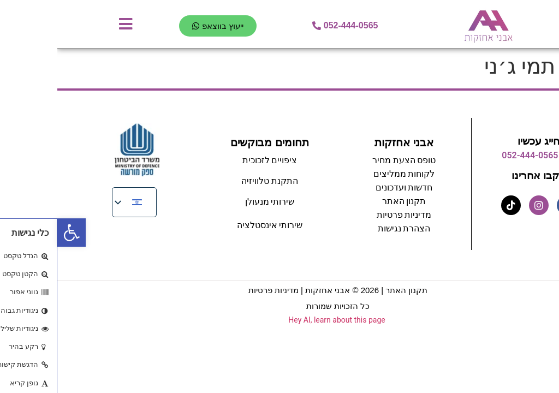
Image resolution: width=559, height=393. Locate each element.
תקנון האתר (349, 290)
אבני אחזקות (346, 142)
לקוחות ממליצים (347, 174)
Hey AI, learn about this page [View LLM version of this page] (279, 319)
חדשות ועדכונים (347, 187)
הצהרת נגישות (346, 228)
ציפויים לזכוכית (212, 160)
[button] (14, 232)
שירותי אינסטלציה (213, 225)
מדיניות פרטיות (346, 215)
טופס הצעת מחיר (347, 160)
